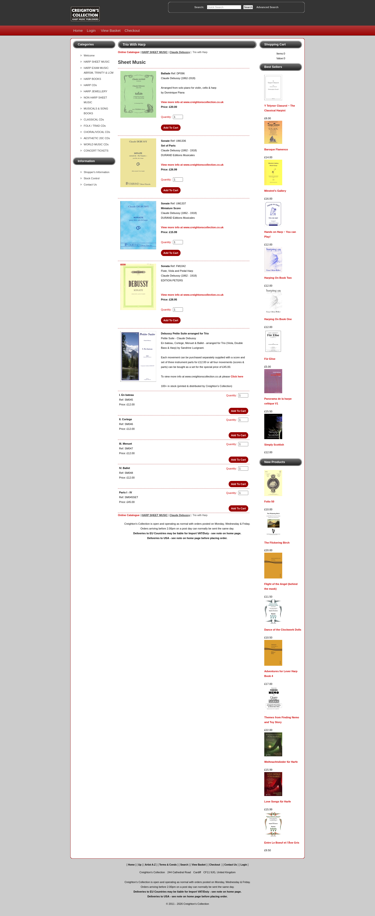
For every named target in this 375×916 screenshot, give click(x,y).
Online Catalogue (128, 52)
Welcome (89, 55)
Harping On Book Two (278, 277)
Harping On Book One (278, 319)
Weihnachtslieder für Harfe (281, 761)
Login (91, 30)
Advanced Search (267, 7)
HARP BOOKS (92, 78)
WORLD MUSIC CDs (96, 144)
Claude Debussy (180, 52)
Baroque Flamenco (276, 149)
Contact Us (90, 184)
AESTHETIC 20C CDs (97, 138)
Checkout (132, 30)
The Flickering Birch (277, 542)
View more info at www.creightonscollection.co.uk (192, 102)
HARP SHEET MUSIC (97, 61)
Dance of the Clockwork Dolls (282, 629)
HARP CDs (90, 85)
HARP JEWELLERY (95, 91)
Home (78, 30)
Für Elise (269, 358)
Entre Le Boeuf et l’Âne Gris (281, 842)
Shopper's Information (96, 172)
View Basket (111, 30)
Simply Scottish (274, 444)
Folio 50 (269, 501)
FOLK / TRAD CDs (95, 125)
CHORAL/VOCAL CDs (97, 132)
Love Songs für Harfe (277, 801)
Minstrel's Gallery (275, 190)
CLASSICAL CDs (94, 119)
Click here (237, 376)
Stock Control (91, 178)
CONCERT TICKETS (96, 150)
